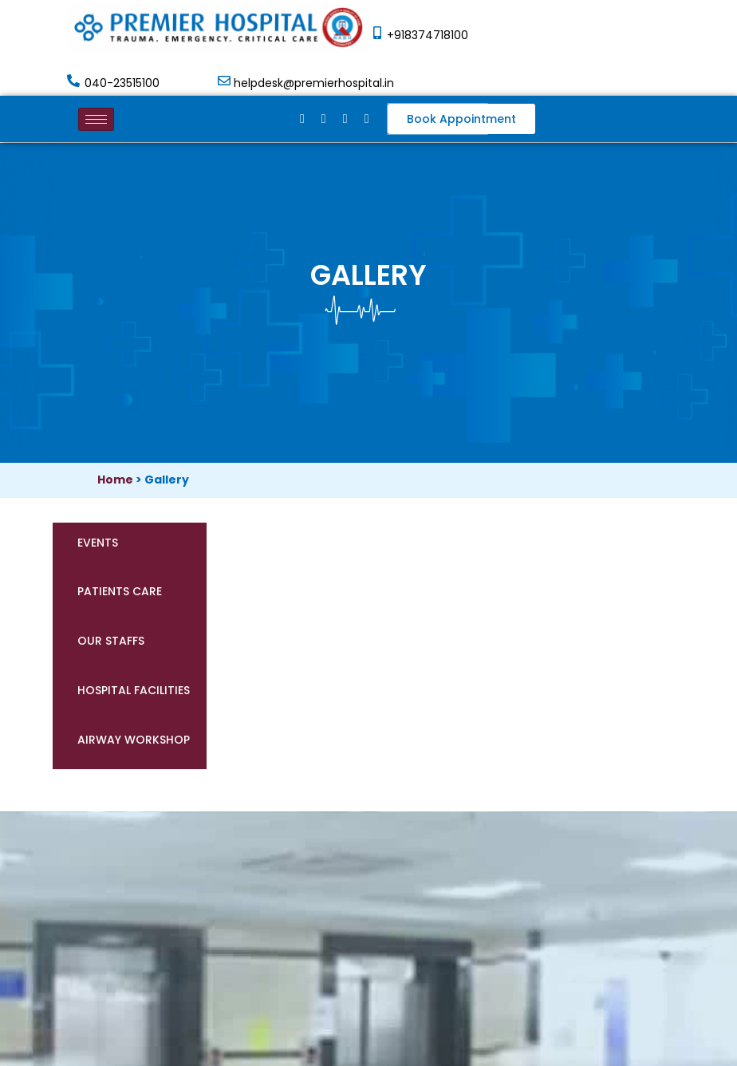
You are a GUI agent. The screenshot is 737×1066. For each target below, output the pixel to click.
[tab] (130, 547)
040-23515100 (122, 83)
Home (115, 480)
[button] (461, 119)
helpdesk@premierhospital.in (314, 83)
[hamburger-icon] (96, 119)
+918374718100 (427, 35)
